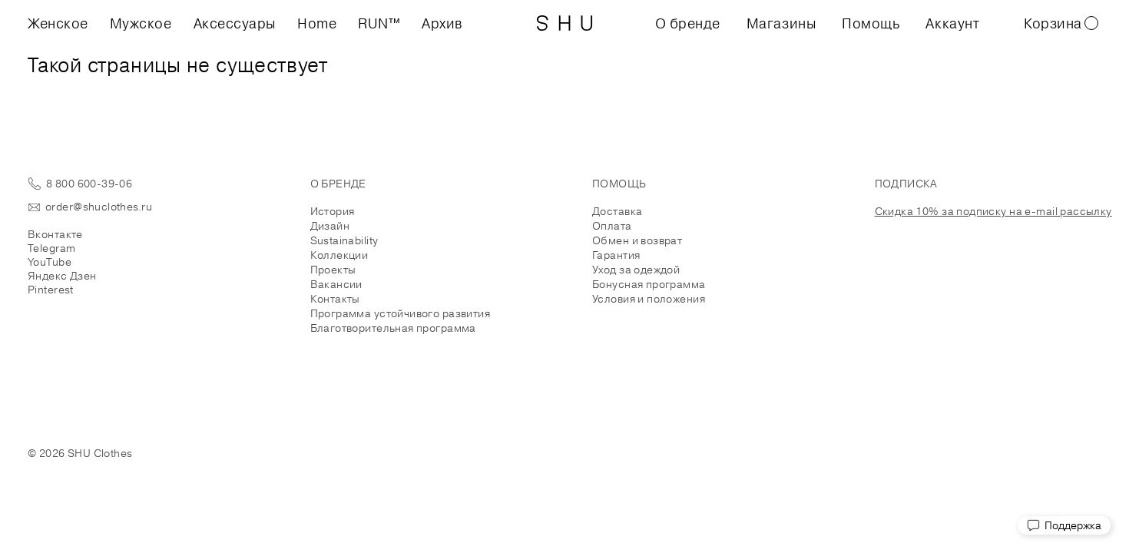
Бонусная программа (649, 284)
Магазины (781, 23)
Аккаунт (952, 23)
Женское (58, 23)
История (332, 211)
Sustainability (344, 240)
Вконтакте (55, 234)
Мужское (141, 23)
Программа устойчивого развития (400, 313)
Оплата (612, 226)
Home (316, 23)
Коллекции (339, 255)
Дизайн (330, 226)
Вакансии (336, 284)
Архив (442, 23)
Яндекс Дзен (62, 276)
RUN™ (379, 23)
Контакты (335, 299)
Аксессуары (235, 23)
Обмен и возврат (637, 240)
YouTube (49, 262)
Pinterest (51, 289)
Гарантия (616, 255)
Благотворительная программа (393, 328)
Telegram (51, 248)
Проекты (333, 269)
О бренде (687, 23)
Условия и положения (648, 299)
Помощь (870, 23)
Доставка (617, 211)
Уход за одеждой (636, 269)
